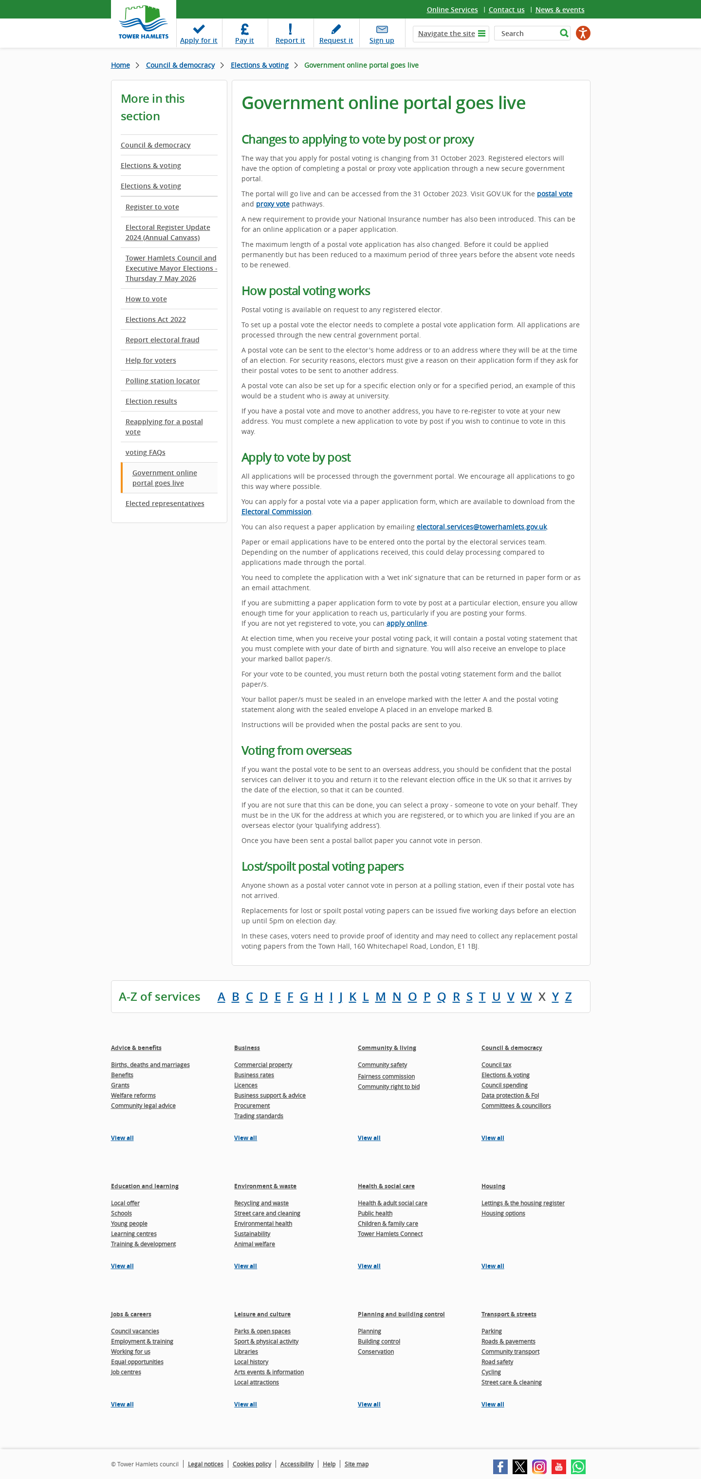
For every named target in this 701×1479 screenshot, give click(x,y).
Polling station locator (163, 380)
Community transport (510, 1351)
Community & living (387, 1048)
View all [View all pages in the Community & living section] (369, 1138)
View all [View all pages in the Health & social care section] (369, 1266)
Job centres (126, 1372)
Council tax (496, 1064)
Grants (120, 1085)
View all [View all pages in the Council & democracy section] (492, 1138)
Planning (369, 1331)
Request (336, 40)
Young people (129, 1223)
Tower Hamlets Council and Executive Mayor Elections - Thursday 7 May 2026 (172, 268)
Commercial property (263, 1064)
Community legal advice (143, 1105)
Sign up (381, 40)
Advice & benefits (136, 1048)
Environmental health (263, 1223)
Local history (251, 1362)
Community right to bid (389, 1086)
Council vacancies (135, 1331)
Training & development (143, 1244)
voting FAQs (146, 452)
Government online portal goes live (164, 477)
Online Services (452, 9)
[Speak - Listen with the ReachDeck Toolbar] (583, 33)
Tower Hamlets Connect (390, 1233)
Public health (375, 1213)
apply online (407, 623)
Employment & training (142, 1341)
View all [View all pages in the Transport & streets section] (492, 1404)
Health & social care (386, 1186)
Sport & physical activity (266, 1341)
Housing (493, 1186)
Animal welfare (254, 1244)
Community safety (382, 1064)
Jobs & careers (131, 1314)
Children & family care (388, 1223)
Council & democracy (180, 65)
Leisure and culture (262, 1314)
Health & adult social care (392, 1203)
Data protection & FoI (510, 1095)
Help (329, 1464)
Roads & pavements (508, 1341)
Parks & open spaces (262, 1331)
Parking (491, 1331)
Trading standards (258, 1116)
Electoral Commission (276, 511)
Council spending (504, 1085)
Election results (151, 401)
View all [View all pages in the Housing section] (492, 1266)
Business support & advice (270, 1095)
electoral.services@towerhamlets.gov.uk (482, 526)
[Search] (525, 33)
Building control (379, 1341)
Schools (121, 1213)
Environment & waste (265, 1186)
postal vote (554, 193)
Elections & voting (260, 65)
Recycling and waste (261, 1203)
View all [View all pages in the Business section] (245, 1138)
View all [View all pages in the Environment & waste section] (245, 1266)
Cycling (491, 1372)
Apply (199, 40)
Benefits (122, 1075)
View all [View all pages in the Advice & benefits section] (122, 1138)
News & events (560, 9)
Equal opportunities (137, 1362)
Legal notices (205, 1464)
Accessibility (297, 1464)
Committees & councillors (516, 1105)
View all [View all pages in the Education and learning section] (122, 1266)
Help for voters (151, 360)
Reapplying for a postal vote (164, 426)
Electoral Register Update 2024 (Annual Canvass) (168, 232)
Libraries (246, 1351)
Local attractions (256, 1382)
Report (290, 40)
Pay (244, 40)
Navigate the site (446, 33)
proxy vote (273, 203)
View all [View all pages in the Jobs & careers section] (122, 1404)
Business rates (254, 1075)
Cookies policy (252, 1464)
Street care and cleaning (267, 1213)
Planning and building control (401, 1314)
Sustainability (252, 1233)
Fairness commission (386, 1076)
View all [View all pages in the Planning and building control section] (369, 1404)
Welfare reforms (133, 1095)
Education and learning (145, 1186)
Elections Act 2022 (156, 319)
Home (120, 65)
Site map (357, 1464)
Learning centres (134, 1233)
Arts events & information (269, 1372)
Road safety (497, 1362)
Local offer (125, 1203)
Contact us (507, 9)
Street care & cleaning (511, 1382)
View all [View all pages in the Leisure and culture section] (245, 1404)
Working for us (130, 1351)
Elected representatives (165, 503)
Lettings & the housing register (523, 1203)
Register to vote (152, 206)
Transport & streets (508, 1314)
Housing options (503, 1213)
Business (247, 1048)
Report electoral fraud (163, 339)
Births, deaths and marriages (150, 1064)
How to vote (146, 298)
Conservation (376, 1351)
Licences (246, 1085)
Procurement (252, 1105)
